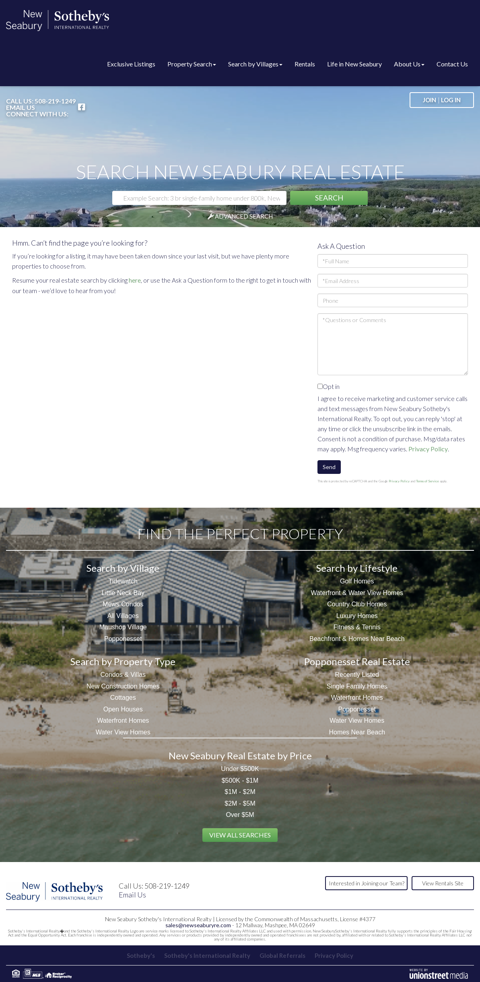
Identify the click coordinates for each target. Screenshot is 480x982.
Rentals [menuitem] (305, 64)
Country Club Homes (357, 604)
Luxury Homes (357, 615)
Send (329, 466)
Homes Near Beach (357, 732)
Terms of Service (427, 481)
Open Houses (123, 709)
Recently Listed (357, 674)
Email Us (20, 107)
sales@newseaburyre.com (198, 925)
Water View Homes (123, 732)
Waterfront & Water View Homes (357, 592)
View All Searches (240, 835)
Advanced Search (244, 216)
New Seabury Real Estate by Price (240, 755)
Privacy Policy (428, 449)
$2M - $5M (240, 803)
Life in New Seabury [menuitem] (354, 64)
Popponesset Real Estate (357, 661)
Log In (451, 99)
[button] (329, 198)
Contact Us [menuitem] (452, 64)
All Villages (123, 615)
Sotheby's (141, 955)
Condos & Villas (123, 674)
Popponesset (123, 638)
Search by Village (123, 568)
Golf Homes (357, 581)
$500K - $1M (240, 780)
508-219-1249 (55, 101)
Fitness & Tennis (357, 627)
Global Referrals (282, 955)
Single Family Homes (357, 686)
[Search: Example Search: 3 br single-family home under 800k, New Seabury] (199, 198)
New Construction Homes (123, 686)
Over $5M (240, 814)
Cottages (123, 697)
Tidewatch (123, 581)
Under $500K (240, 768)
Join (429, 99)
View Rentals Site (443, 883)
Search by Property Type (122, 661)
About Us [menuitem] (409, 64)
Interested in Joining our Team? (366, 883)
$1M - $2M (240, 791)
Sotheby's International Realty (207, 955)
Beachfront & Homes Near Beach (357, 638)
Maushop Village (123, 627)
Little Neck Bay (122, 592)
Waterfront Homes (123, 720)
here (135, 280)
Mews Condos (123, 604)
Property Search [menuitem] (191, 64)
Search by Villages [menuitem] (255, 64)
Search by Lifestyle (357, 568)
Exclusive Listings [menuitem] (131, 64)
